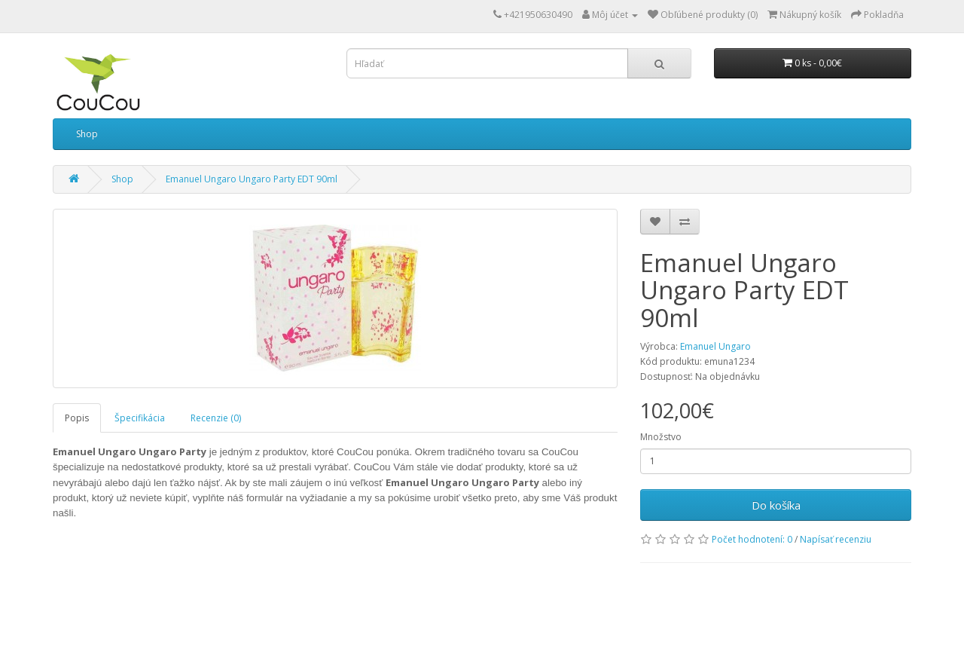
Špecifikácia (139, 418)
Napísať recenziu (835, 539)
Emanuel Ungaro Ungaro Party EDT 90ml (251, 179)
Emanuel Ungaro (715, 346)
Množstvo (661, 436)
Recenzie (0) (216, 418)
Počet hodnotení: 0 (752, 539)
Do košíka (776, 505)
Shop (87, 133)
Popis (77, 418)
